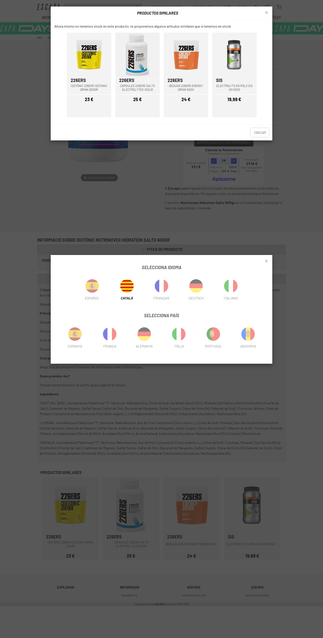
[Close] (266, 261)
